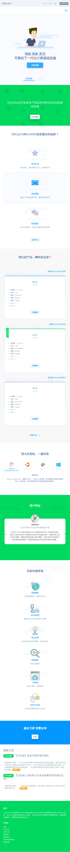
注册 (54, 3)
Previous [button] (6, 534)
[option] (35, 49)
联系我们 (6, 834)
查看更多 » (16, 770)
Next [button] (63, 534)
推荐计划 (6, 832)
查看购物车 (64, 3)
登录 (50, 3)
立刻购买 (35, 312)
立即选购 (35, 64)
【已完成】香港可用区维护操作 (32, 755)
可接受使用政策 (8, 840)
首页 (4, 827)
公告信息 (6, 829)
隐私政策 (6, 842)
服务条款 (6, 837)
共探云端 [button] (41, 78)
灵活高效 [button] (28, 78)
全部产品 (35, 240)
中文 (45, 3)
